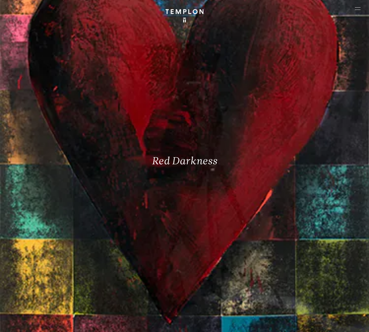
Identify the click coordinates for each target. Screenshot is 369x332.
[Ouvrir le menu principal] (357, 8)
